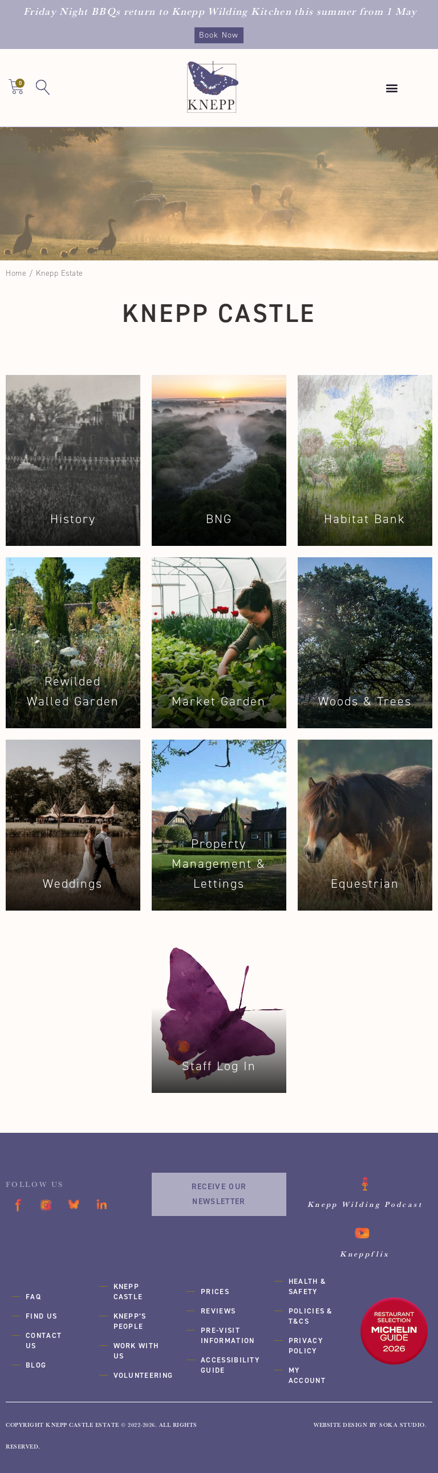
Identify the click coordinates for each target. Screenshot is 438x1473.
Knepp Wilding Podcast (365, 1204)
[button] (392, 88)
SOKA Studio (402, 1423)
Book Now (218, 35)
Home (16, 273)
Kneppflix (364, 1253)
